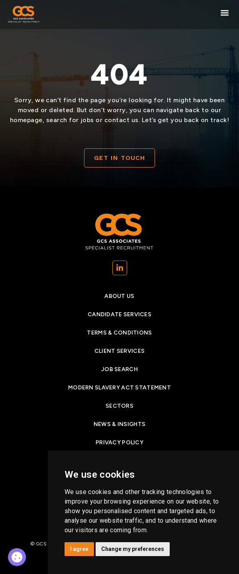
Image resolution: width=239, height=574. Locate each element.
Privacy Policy (119, 442)
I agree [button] (79, 549)
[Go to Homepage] (24, 14)
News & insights (119, 424)
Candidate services (119, 314)
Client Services (119, 351)
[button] (224, 12)
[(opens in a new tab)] (119, 268)
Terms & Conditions (119, 332)
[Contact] (119, 157)
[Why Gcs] (17, 557)
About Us (119, 296)
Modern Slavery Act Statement (119, 387)
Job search (119, 369)
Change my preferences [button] (132, 549)
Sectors (119, 406)
